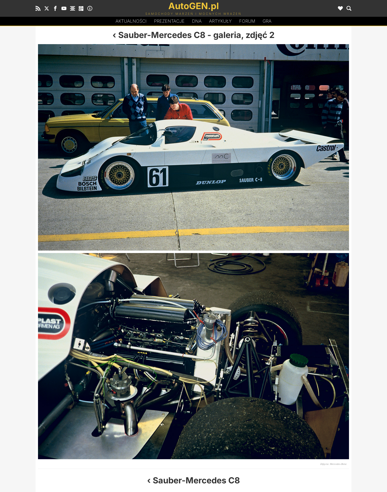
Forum (247, 21)
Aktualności (131, 21)
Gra (267, 21)
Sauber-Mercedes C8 (161, 35)
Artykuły (220, 21)
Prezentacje (169, 21)
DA (197, 21)
